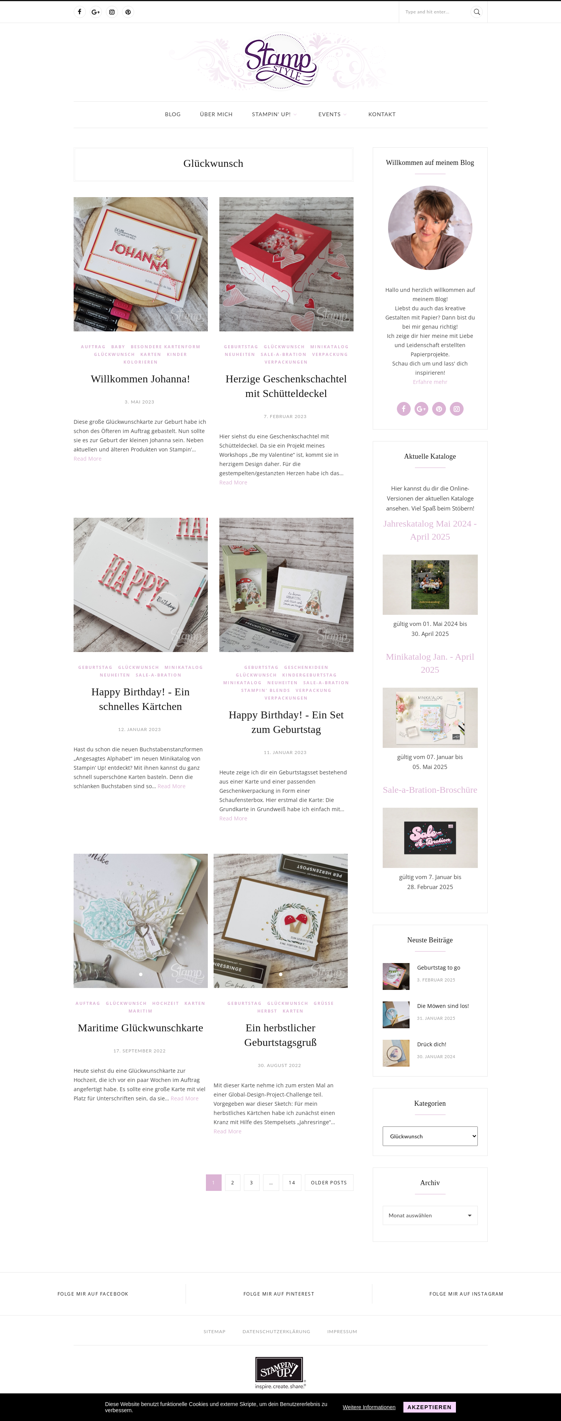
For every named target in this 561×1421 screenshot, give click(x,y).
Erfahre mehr (430, 381)
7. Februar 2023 (285, 416)
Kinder (177, 354)
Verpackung (330, 354)
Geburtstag (241, 346)
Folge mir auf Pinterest (279, 1294)
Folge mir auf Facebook (93, 1294)
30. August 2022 (279, 1065)
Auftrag (93, 346)
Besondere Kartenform (166, 346)
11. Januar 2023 (285, 752)
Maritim (140, 1011)
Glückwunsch (114, 354)
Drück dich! (431, 1044)
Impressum (342, 1331)
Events (330, 114)
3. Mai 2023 (139, 402)
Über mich (216, 114)
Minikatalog (329, 346)
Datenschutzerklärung (277, 1331)
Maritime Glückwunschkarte (140, 1028)
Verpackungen (286, 362)
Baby (118, 346)
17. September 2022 (140, 1051)
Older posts (329, 1182)
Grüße (324, 1003)
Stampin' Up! (271, 114)
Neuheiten (240, 354)
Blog (173, 114)
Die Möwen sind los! (443, 1005)
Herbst (267, 1011)
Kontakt (382, 114)
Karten (150, 354)
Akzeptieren (430, 1407)
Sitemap (214, 1331)
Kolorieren (140, 362)
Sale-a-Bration (284, 354)
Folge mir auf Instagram (466, 1294)
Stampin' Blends (265, 690)
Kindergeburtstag (309, 675)
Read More (88, 458)
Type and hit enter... (427, 12)
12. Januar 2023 (139, 729)
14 (292, 1182)
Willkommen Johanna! (140, 379)
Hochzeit (165, 1003)
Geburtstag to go (438, 967)
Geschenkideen (306, 667)
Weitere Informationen (369, 1407)
